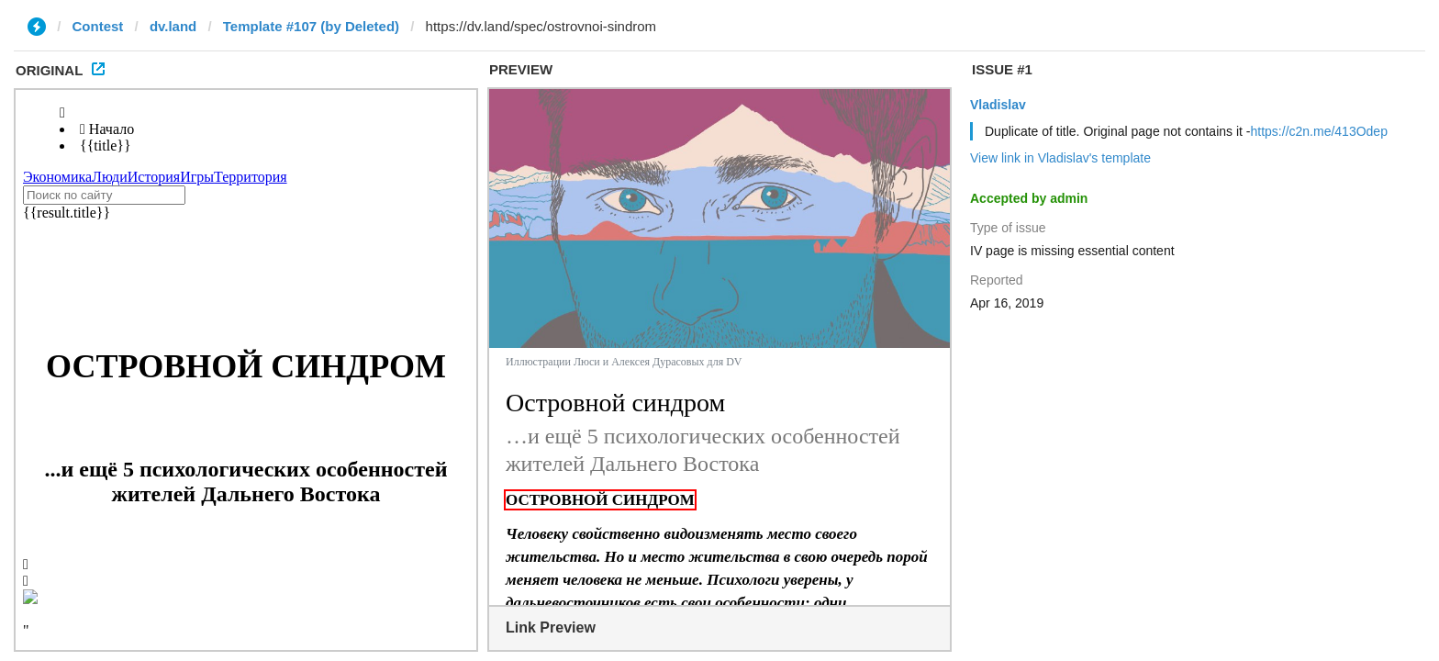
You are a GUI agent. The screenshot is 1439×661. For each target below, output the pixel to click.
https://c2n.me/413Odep (1319, 131)
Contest (98, 26)
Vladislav (998, 104)
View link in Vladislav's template (1060, 158)
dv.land (173, 26)
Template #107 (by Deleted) (311, 26)
